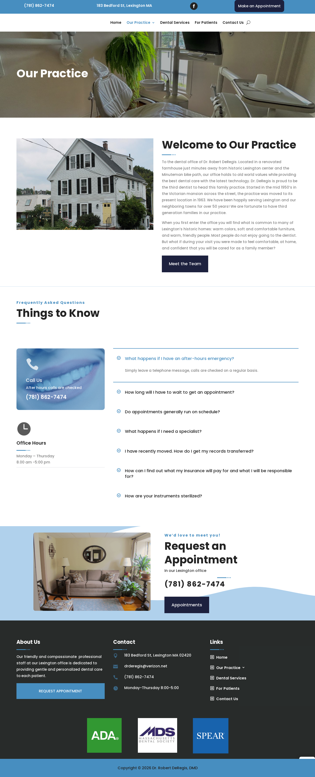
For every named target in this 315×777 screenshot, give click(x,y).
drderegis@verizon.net (145, 666)
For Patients (206, 22)
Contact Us (233, 22)
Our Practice (138, 22)
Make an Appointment (259, 6)
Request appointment (60, 691)
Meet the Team (185, 264)
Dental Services (175, 22)
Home (115, 22)
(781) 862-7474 (39, 5)
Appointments (186, 605)
